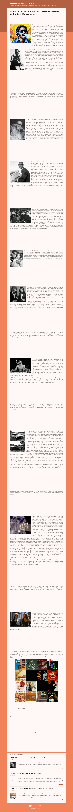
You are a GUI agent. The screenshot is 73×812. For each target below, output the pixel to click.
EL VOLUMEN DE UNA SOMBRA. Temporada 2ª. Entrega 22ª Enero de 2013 (31, 788)
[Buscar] (65, 4)
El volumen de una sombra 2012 (22, 3)
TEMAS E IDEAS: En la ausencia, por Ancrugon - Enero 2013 (27, 773)
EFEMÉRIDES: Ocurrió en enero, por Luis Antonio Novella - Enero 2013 (30, 758)
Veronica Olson (39, 808)
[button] (62, 11)
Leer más (61, 769)
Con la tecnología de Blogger (36, 805)
